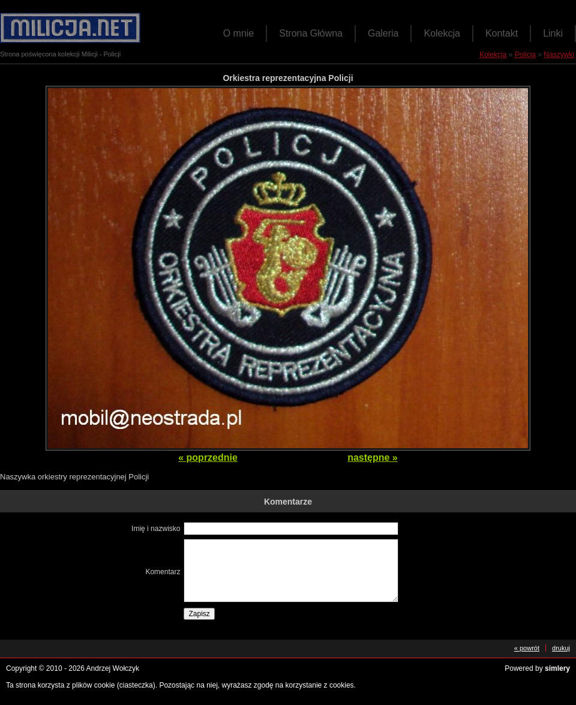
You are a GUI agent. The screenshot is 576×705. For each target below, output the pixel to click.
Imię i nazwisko (155, 528)
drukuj (561, 648)
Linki (553, 33)
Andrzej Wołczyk (112, 668)
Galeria (383, 33)
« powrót (526, 648)
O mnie (238, 33)
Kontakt (501, 33)
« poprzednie (208, 457)
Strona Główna (311, 33)
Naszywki (559, 54)
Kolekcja (442, 33)
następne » (372, 457)
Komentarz (162, 572)
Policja (525, 54)
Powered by (537, 668)
